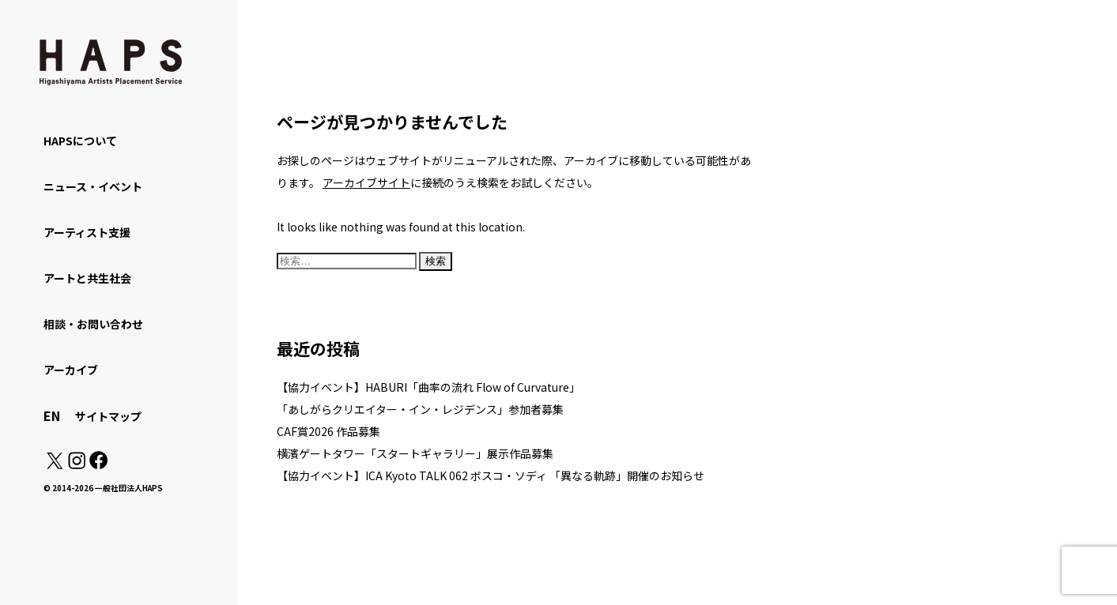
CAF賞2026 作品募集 (328, 431)
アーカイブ (70, 369)
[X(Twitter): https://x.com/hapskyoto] (54, 464)
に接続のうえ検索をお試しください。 (460, 182)
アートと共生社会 (87, 278)
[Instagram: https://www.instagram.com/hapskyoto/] (77, 464)
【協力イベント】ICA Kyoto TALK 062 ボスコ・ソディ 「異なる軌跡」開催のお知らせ (490, 475)
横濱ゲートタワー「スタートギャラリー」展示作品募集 (415, 453)
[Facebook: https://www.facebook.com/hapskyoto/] (98, 464)
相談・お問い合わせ (93, 323)
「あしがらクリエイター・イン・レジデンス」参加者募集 (420, 409)
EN (51, 415)
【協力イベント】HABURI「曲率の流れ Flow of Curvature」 (428, 387)
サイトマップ (108, 416)
